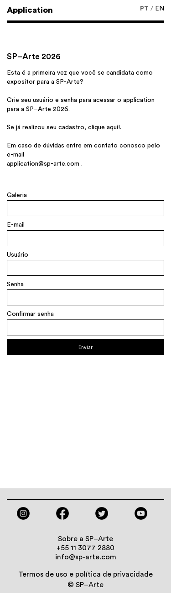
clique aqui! (104, 127)
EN (159, 8)
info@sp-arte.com (85, 557)
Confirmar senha (30, 314)
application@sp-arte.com (43, 164)
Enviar (85, 347)
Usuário (17, 255)
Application (30, 10)
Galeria (17, 195)
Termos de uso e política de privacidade (85, 574)
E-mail (16, 225)
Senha (15, 284)
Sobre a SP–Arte (85, 538)
